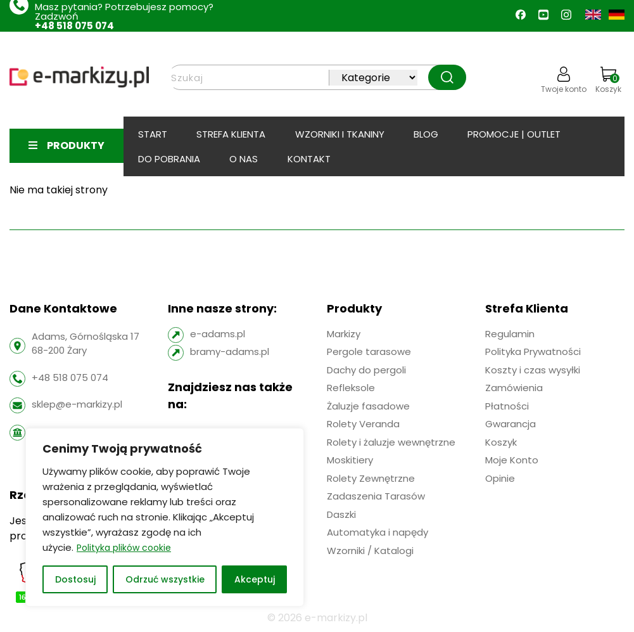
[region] (164, 517)
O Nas (243, 158)
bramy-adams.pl (229, 351)
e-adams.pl (217, 333)
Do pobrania (169, 158)
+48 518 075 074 (74, 25)
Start (152, 134)
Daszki (341, 514)
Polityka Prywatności (533, 351)
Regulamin (510, 333)
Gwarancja (510, 423)
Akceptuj (254, 579)
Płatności (507, 406)
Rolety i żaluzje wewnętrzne (391, 442)
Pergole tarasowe (369, 351)
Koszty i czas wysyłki (532, 370)
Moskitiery (350, 460)
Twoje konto (563, 80)
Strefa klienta (230, 134)
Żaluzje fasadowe (368, 406)
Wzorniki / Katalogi (370, 550)
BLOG (426, 134)
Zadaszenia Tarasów (376, 496)
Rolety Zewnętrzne (371, 478)
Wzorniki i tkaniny (339, 134)
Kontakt (309, 158)
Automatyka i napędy (377, 532)
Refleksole (351, 387)
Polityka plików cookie (124, 547)
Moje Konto (511, 460)
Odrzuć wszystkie (165, 579)
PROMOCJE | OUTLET (514, 134)
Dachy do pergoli (366, 370)
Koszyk (608, 80)
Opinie (500, 478)
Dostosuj (75, 579)
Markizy (343, 333)
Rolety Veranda (363, 423)
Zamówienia (514, 387)
